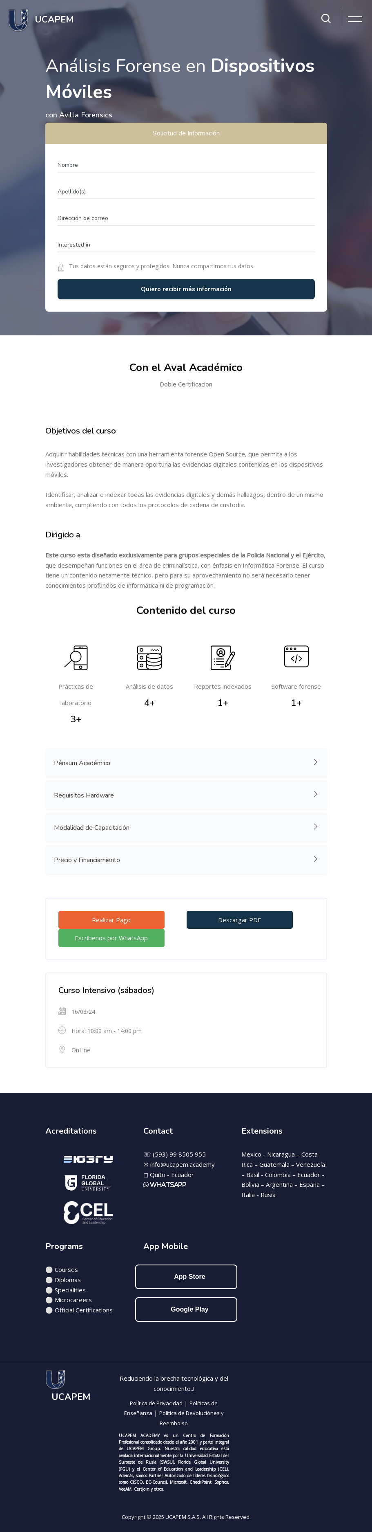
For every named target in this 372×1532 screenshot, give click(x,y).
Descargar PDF (239, 920)
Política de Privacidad (156, 1403)
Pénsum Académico (186, 762)
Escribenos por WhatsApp (111, 938)
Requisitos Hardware (186, 794)
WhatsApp (168, 1185)
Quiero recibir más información (186, 289)
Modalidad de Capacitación (186, 827)
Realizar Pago (111, 920)
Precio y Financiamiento (186, 859)
